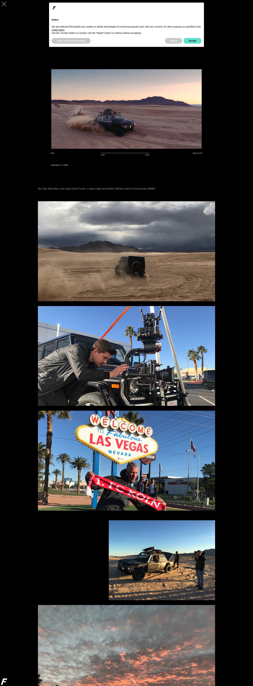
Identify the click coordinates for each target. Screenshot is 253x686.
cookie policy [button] (58, 30)
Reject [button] (173, 40)
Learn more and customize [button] (71, 40)
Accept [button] (192, 40)
